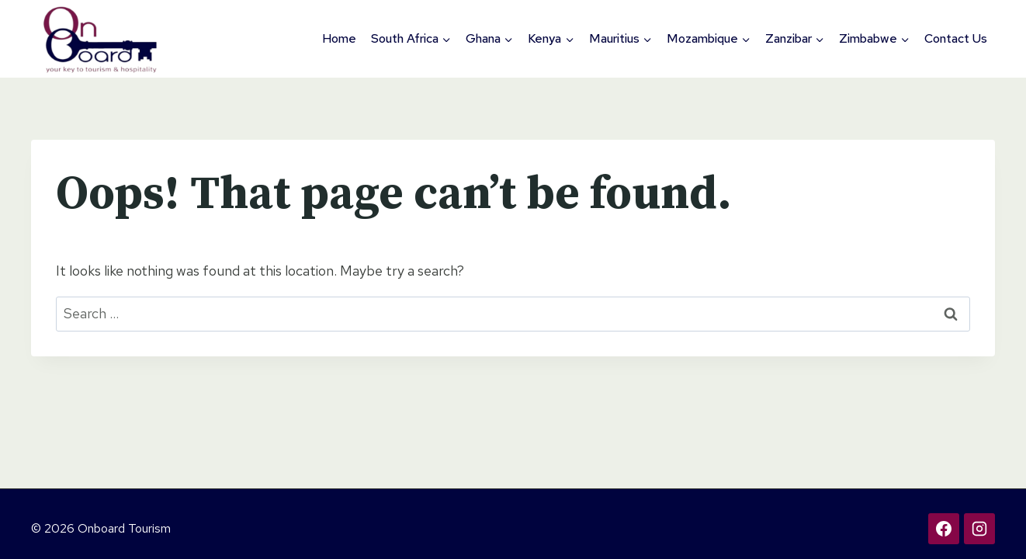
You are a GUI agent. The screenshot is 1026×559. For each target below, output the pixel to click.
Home (339, 38)
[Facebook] (943, 528)
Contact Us (955, 38)
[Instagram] (979, 528)
